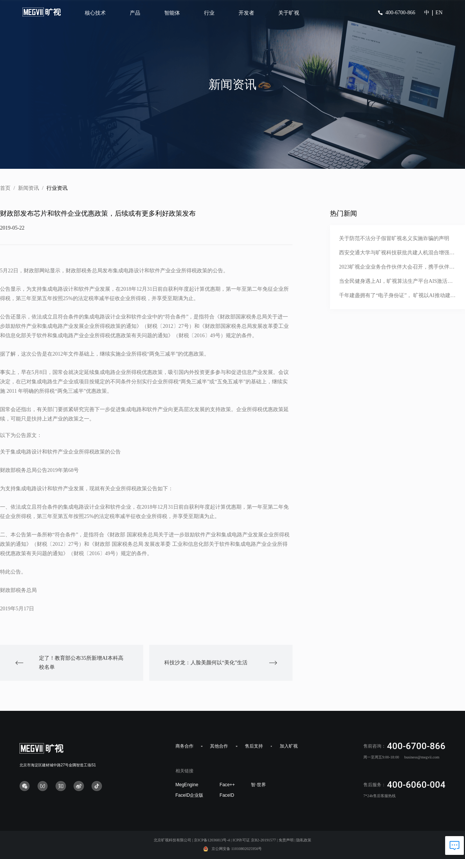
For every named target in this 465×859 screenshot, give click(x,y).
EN (438, 12)
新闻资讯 (28, 188)
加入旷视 (289, 746)
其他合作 (219, 746)
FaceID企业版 (190, 795)
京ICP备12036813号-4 (212, 840)
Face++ (227, 784)
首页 (5, 188)
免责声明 (286, 840)
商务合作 (185, 746)
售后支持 (254, 746)
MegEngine (187, 784)
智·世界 (258, 784)
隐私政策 (303, 840)
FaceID (227, 795)
